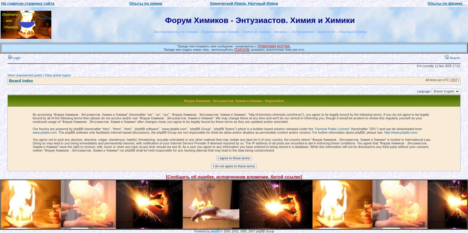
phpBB (215, 231)
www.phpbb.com (45, 132)
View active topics (58, 75)
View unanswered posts (24, 75)
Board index (21, 80)
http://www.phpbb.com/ (400, 132)
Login (14, 58)
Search (452, 58)
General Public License (332, 129)
